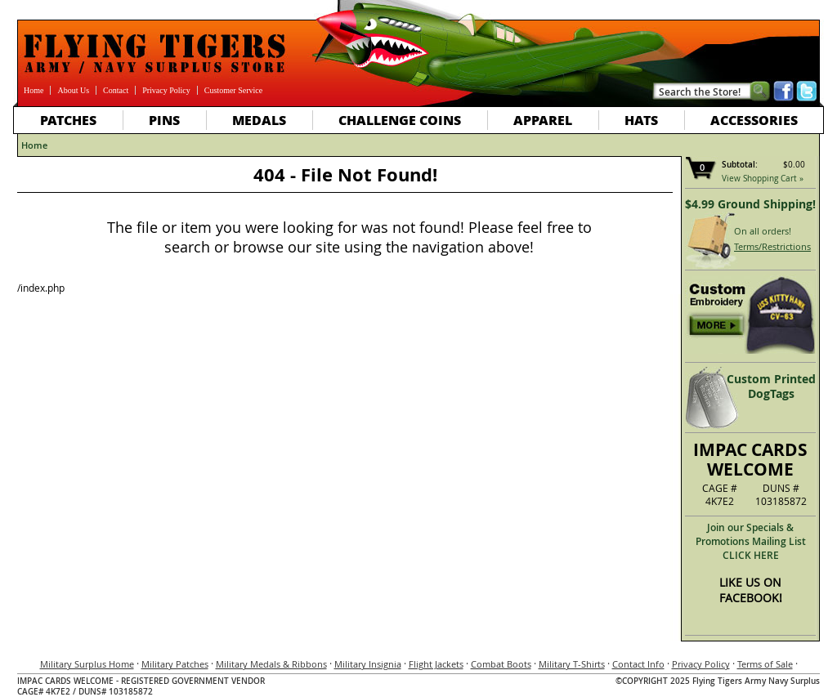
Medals (259, 119)
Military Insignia (367, 664)
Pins (164, 119)
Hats (641, 119)
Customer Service (233, 90)
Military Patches (174, 664)
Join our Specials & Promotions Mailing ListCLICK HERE (751, 541)
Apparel (542, 119)
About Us (73, 90)
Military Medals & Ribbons (271, 664)
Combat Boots (501, 664)
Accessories (754, 119)
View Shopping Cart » (762, 178)
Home (33, 90)
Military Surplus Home (87, 664)
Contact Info (638, 664)
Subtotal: (740, 164)
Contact (115, 90)
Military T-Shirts (572, 664)
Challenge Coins (399, 119)
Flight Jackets (436, 664)
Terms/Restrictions (772, 246)
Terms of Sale (765, 664)
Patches (68, 119)
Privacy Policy (166, 90)
